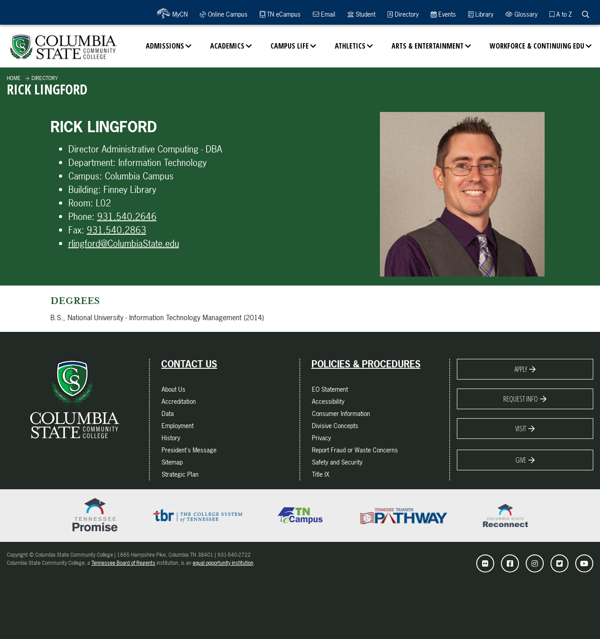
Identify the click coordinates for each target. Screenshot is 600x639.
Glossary (521, 14)
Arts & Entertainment (428, 46)
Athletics (350, 46)
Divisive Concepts (335, 425)
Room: (80, 203)
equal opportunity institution (223, 563)
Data (168, 413)
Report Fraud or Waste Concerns (355, 450)
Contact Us (189, 364)
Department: (92, 162)
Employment (178, 425)
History (171, 437)
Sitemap (172, 462)
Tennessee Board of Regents (123, 563)
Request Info (520, 399)
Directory (403, 14)
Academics (227, 46)
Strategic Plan (180, 474)
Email (324, 14)
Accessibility (328, 401)
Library (480, 14)
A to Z (561, 14)
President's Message (189, 450)
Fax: (76, 230)
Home (14, 78)
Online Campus (224, 14)
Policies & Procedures (365, 364)
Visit (520, 428)
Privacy (321, 437)
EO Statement (330, 389)
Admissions (165, 46)
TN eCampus (280, 14)
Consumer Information (341, 413)
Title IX (320, 474)
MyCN (179, 14)
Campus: (85, 176)
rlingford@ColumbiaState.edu (123, 243)
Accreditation (179, 401)
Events (443, 14)
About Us (173, 389)
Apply (520, 369)
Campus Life (290, 46)
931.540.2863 (116, 230)
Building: (84, 189)
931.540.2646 (127, 216)
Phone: (81, 216)
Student (361, 14)
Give (520, 460)
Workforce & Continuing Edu (537, 46)
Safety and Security (337, 462)
